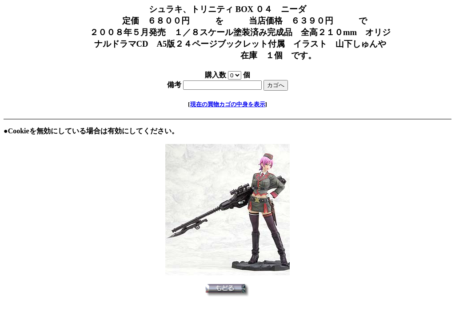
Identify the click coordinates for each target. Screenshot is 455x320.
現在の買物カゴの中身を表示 (227, 104)
